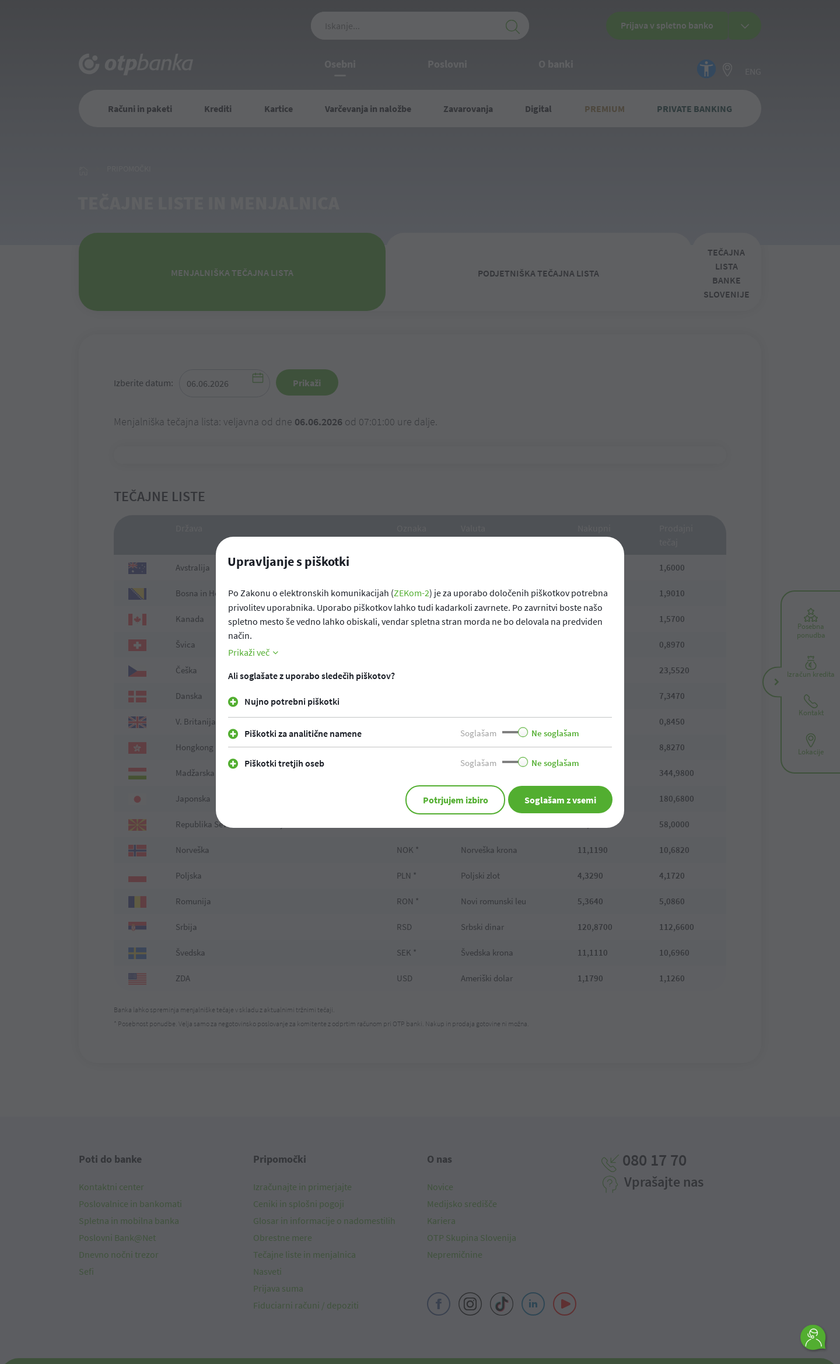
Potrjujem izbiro (448, 799)
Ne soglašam (555, 732)
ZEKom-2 (411, 593)
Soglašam (478, 732)
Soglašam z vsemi (558, 799)
